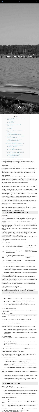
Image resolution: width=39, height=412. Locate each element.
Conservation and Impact (12, 142)
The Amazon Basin (11, 119)
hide (17, 116)
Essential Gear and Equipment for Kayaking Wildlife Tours (15, 130)
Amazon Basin (10, 125)
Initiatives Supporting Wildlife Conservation (15, 157)
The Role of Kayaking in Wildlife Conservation (15, 152)
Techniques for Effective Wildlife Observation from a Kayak (15, 143)
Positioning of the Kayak (12, 146)
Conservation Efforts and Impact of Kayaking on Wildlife (14, 151)
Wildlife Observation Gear (12, 133)
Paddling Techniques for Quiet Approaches (15, 145)
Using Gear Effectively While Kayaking (14, 134)
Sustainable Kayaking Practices (13, 155)
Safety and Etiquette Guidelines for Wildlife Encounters (14, 136)
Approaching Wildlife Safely (12, 137)
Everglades (9, 128)
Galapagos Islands (11, 127)
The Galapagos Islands (11, 121)
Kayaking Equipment (11, 131)
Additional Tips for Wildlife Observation (14, 149)
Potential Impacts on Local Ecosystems (14, 154)
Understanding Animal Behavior (13, 140)
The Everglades (10, 122)
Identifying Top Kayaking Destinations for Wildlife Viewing (15, 118)
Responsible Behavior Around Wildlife (14, 139)
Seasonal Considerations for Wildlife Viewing (13, 124)
